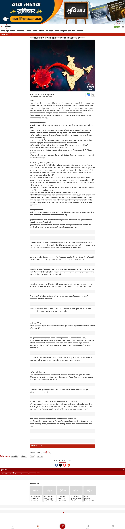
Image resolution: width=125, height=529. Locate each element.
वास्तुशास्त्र (64, 31)
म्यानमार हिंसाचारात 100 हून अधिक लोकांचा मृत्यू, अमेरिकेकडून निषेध (20, 473)
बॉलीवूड (32, 456)
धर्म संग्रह (28, 31)
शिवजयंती (80, 31)
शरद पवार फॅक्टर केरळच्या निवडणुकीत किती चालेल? (76, 498)
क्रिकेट (57, 31)
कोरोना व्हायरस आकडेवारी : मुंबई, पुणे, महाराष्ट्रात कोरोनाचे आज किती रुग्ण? (63, 498)
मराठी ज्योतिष (14, 456)
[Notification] (123, 27)
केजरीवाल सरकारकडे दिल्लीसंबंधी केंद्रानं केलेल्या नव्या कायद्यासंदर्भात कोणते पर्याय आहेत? (89, 498)
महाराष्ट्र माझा (5, 31)
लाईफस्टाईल (20, 31)
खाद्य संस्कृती (49, 31)
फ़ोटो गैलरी (71, 31)
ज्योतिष (12, 31)
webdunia (35, 93)
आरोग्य (35, 31)
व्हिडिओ (41, 31)
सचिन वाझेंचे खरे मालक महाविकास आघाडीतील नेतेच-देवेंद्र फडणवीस (48, 498)
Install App (117, 27)
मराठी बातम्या (40, 456)
